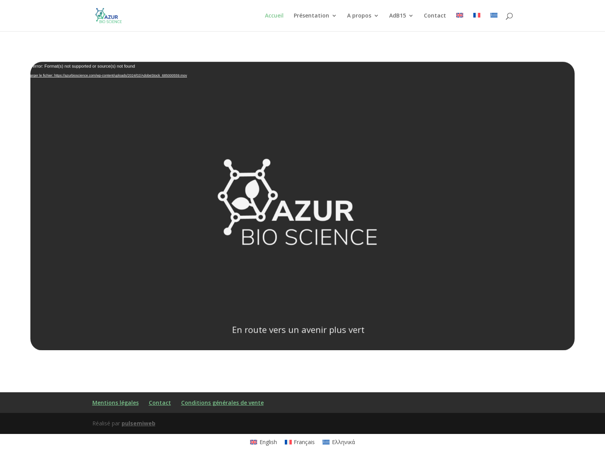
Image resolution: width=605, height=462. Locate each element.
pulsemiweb (138, 423)
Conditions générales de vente (222, 402)
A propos (359, 16)
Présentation (311, 16)
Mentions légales (115, 402)
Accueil (274, 16)
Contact (435, 16)
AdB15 (397, 16)
